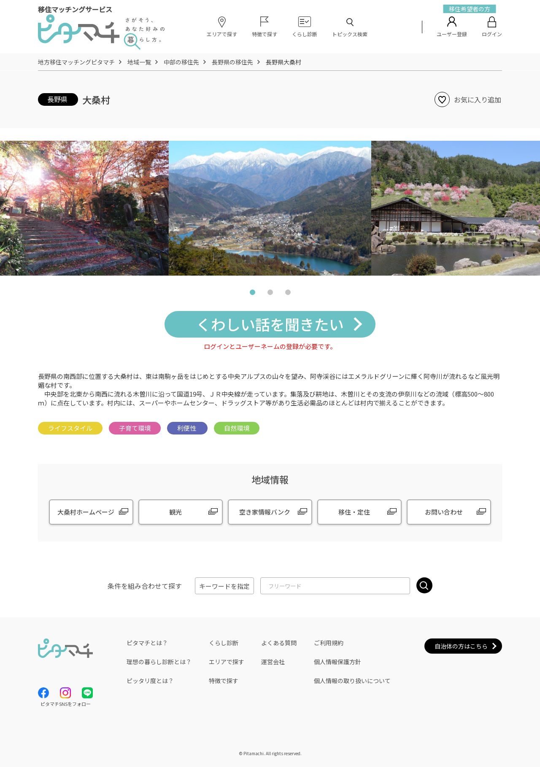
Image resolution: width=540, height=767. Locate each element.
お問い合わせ (444, 511)
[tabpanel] (270, 208)
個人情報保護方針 (337, 661)
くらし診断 (223, 642)
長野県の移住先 (232, 62)
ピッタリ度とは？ (150, 680)
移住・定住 (354, 511)
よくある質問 (279, 642)
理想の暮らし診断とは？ (159, 661)
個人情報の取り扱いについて (352, 680)
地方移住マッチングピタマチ (76, 62)
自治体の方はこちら (461, 646)
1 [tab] (252, 294)
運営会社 (273, 661)
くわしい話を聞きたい (270, 324)
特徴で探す (223, 680)
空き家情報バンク (264, 511)
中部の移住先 (181, 62)
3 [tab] (287, 294)
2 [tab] (270, 294)
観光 (175, 511)
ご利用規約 (328, 642)
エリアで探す (226, 661)
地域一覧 (139, 62)
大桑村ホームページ (85, 511)
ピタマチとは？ (147, 642)
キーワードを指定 (224, 586)
